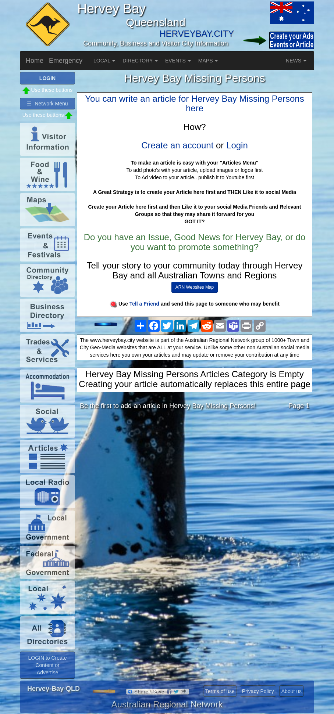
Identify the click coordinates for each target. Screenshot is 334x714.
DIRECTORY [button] (140, 61)
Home (34, 60)
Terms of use (220, 691)
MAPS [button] (208, 61)
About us (291, 691)
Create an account (177, 145)
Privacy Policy (258, 691)
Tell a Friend (144, 304)
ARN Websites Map (194, 287)
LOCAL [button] (104, 61)
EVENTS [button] (178, 61)
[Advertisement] (194, 473)
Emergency (65, 60)
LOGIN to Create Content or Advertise (47, 665)
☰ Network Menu (47, 104)
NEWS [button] (296, 61)
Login (237, 145)
